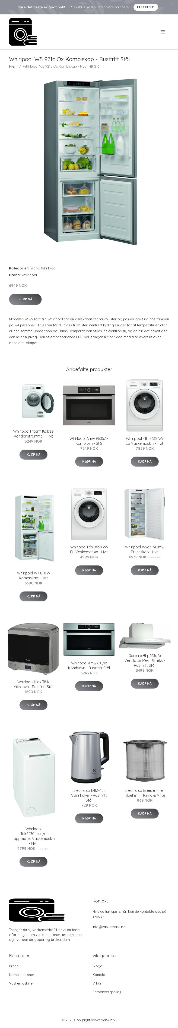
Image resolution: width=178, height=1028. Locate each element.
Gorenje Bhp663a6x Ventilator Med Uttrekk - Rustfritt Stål (144, 660)
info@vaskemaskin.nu (109, 927)
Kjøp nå (25, 299)
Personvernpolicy (106, 992)
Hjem (13, 66)
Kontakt (98, 974)
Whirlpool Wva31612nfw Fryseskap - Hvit (144, 549)
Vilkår (97, 983)
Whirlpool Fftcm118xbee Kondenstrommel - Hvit (33, 433)
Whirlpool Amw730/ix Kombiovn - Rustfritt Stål (89, 665)
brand (34, 268)
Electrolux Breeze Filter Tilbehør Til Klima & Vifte (144, 793)
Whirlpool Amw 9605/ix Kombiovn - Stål (89, 441)
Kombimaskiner (21, 974)
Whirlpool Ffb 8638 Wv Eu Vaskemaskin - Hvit (145, 441)
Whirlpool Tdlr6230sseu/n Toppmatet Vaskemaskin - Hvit (33, 836)
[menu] (163, 31)
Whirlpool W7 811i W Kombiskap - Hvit (33, 575)
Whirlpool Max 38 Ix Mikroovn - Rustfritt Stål (33, 684)
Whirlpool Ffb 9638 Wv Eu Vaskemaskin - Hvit (89, 549)
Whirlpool (48, 268)
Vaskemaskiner (21, 983)
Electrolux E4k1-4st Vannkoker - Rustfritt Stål (89, 795)
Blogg (97, 966)
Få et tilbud (145, 7)
